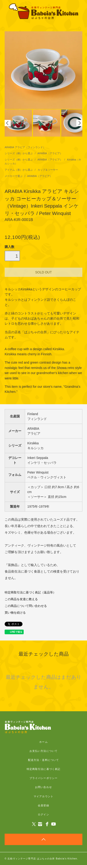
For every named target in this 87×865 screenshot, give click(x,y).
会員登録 (43, 805)
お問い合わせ (43, 787)
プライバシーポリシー (43, 778)
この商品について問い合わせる (26, 606)
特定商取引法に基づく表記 (43, 769)
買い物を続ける (15, 612)
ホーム (43, 741)
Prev (8, 123)
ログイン (43, 814)
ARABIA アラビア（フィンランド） (25, 147)
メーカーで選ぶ (14, 176)
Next (79, 123)
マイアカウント (43, 796)
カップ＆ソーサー (48, 169)
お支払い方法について (43, 751)
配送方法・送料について (43, 760)
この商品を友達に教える (21, 599)
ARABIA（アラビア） (50, 153)
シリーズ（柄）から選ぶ (19, 153)
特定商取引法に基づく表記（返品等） (30, 592)
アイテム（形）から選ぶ (19, 169)
